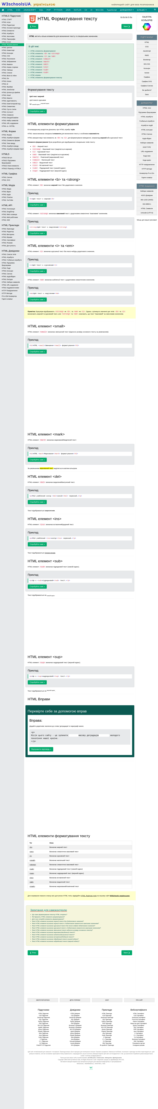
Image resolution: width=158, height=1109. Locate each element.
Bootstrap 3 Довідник (75, 1025)
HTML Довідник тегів (88, 896)
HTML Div (5, 78)
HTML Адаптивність (9, 101)
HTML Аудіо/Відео (8, 276)
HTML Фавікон (7, 64)
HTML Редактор (8, 231)
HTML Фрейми (7, 87)
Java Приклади (106, 1033)
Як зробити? (147, 90)
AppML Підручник (43, 1027)
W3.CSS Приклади (107, 1027)
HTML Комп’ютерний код (11, 104)
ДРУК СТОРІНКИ (75, 1000)
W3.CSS (100, 10)
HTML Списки (7, 73)
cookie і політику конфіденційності (91, 1055)
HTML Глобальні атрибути (12, 260)
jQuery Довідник (75, 1033)
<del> (32, 882)
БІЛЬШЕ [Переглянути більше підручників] (142, 10)
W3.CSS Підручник (43, 1025)
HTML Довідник (75, 1013)
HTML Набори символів (11, 282)
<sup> (32, 873)
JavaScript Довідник (75, 1017)
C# (86, 10)
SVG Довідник (75, 1045)
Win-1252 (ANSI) (147, 200)
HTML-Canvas (147, 134)
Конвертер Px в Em (147, 173)
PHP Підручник (43, 1023)
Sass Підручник (43, 1033)
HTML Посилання (8, 59)
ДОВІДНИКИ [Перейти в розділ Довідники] (127, 10)
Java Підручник (43, 1035)
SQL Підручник (43, 1019)
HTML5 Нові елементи (10, 166)
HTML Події (6, 268)
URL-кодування (147, 151)
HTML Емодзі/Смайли (10, 118)
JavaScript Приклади (107, 1017)
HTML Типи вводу (8, 143)
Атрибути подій (147, 125)
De (126, 17)
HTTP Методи (7, 293)
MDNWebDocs (89, 1063)
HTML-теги (147, 108)
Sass (147, 94)
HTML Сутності (7, 112)
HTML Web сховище (9, 214)
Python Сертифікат (138, 1021)
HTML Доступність (9, 246)
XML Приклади (106, 1043)
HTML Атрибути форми (10, 138)
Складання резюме (139, 1045)
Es (124, 17)
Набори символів (146, 143)
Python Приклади (107, 1021)
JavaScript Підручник (43, 1017)
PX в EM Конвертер (9, 296)
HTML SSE (6, 220)
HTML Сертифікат (8, 240)
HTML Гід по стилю (9, 109)
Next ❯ (127, 26)
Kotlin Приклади (107, 1035)
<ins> (32, 878)
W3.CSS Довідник (75, 1029)
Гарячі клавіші (7, 299)
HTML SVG (6, 180)
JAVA (68, 10)
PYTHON (58, 10)
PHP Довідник (75, 1023)
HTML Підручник (43, 1013)
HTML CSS (6, 56)
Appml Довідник (75, 1031)
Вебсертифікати (138, 1010)
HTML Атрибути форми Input (12, 149)
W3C (103, 1063)
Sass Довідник (75, 1037)
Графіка (147, 77)
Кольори (147, 68)
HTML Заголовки (8, 36)
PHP (49, 10)
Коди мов (146, 156)
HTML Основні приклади (11, 28)
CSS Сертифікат (139, 1015)
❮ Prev (33, 26)
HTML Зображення (9, 61)
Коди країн (147, 160)
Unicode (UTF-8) (147, 213)
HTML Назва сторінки (10, 67)
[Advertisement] (80, 396)
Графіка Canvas (147, 86)
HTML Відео (6, 192)
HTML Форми (7, 135)
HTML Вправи (7, 237)
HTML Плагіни (7, 197)
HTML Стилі (6, 42)
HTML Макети (7, 98)
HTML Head (6, 95)
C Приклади (107, 1037)
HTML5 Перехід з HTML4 (11, 168)
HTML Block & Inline (9, 76)
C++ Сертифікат (139, 1035)
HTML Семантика (8, 106)
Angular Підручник (43, 1031)
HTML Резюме (7, 243)
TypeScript (112, 10)
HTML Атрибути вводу (10, 146)
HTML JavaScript (8, 89)
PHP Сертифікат (139, 1029)
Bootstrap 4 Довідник (75, 1027)
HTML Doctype (7, 279)
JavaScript (147, 51)
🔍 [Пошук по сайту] (155, 10)
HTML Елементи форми (11, 140)
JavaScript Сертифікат (138, 1017)
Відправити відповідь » (41, 749)
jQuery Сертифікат (138, 1025)
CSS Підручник (43, 1015)
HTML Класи (6, 81)
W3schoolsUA (28, 4)
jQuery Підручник (43, 1029)
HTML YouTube (7, 200)
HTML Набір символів (10, 120)
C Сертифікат (138, 1033)
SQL (41, 10)
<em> (32, 852)
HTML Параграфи (8, 39)
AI (91, 10)
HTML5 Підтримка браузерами (8, 161)
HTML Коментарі (8, 50)
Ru (131, 17)
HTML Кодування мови (10, 288)
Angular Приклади (106, 1031)
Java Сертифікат (139, 1031)
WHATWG (98, 1063)
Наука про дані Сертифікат (138, 1023)
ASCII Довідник (147, 195)
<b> (31, 847)
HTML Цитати (7, 47)
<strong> (33, 865)
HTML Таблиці (7, 70)
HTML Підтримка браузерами (8, 264)
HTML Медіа (6, 189)
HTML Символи (7, 115)
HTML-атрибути (147, 117)
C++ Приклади (106, 1039)
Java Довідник (75, 1039)
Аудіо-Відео (146, 138)
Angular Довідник (75, 1035)
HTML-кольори (146, 130)
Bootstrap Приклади (107, 1025)
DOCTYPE (147, 147)
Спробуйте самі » (37, 111)
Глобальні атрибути (146, 121)
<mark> (32, 886)
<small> (32, 860)
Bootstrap (146, 60)
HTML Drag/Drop (8, 212)
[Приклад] (74, 735)
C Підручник (43, 1039)
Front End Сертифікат (138, 1019)
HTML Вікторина (8, 234)
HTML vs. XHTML (8, 126)
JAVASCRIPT (30, 10)
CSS (18, 10)
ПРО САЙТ (139, 1000)
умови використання (146, 1054)
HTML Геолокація (8, 209)
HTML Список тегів (9, 254)
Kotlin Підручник (43, 1037)
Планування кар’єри (138, 1043)
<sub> (32, 869)
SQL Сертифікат (139, 1027)
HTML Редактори (8, 25)
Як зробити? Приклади (107, 1045)
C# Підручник (43, 1043)
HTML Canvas (7, 177)
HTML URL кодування (10, 123)
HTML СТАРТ (7, 19)
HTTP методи (147, 169)
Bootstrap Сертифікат (138, 1039)
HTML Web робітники (10, 217)
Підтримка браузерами (147, 112)
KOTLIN (77, 10)
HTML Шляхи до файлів (11, 92)
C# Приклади (107, 1041)
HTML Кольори (7, 53)
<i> (31, 856)
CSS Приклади (106, 1015)
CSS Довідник (75, 1015)
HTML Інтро (6, 22)
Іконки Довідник (75, 1043)
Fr (128, 17)
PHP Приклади (106, 1023)
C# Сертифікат (138, 1037)
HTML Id (5, 84)
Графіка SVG (147, 81)
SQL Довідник (75, 1019)
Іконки (147, 73)
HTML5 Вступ (7, 158)
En (122, 17)
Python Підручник (43, 1021)
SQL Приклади (106, 1019)
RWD (147, 55)
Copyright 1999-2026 (64, 1059)
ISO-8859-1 (147, 204)
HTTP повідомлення (146, 164)
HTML (10, 10)
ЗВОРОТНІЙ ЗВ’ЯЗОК (43, 1000)
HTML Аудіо (6, 194)
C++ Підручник (43, 1041)
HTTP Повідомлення (9, 290)
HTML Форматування (10, 45)
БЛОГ (107, 1000)
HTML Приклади (8, 229)
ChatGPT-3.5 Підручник (43, 1045)
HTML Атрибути (8, 33)
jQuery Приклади (107, 1029)
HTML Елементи (8, 31)
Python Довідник (75, 1021)
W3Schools (80, 1063)
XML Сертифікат (139, 1041)
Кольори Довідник (75, 1041)
